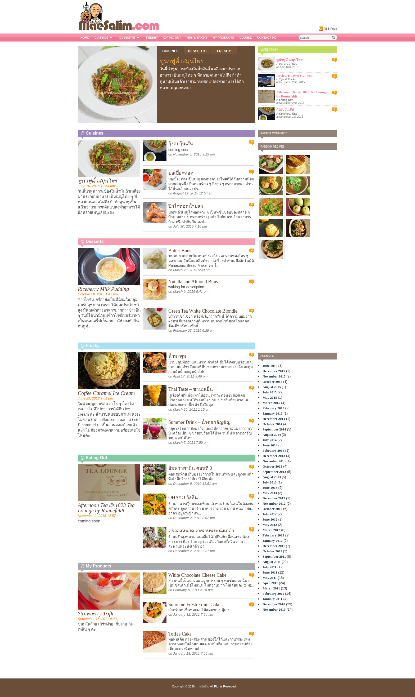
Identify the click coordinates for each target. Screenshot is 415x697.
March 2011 (271, 588)
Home (84, 37)
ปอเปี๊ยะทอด (180, 173)
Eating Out (172, 37)
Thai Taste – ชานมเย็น (190, 389)
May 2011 (270, 578)
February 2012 (273, 535)
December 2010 (274, 604)
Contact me (267, 37)
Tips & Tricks (196, 37)
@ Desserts (92, 241)
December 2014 (274, 419)
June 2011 (270, 572)
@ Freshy (90, 345)
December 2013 (274, 456)
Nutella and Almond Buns (193, 281)
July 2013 (270, 482)
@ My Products (95, 566)
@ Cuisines (91, 133)
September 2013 (274, 472)
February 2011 (273, 594)
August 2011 (272, 562)
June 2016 (270, 366)
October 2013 (272, 466)
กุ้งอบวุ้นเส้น (285, 110)
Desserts (130, 37)
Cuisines (104, 37)
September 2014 (274, 429)
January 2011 (272, 599)
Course (245, 37)
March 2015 (271, 403)
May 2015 (270, 397)
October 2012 (272, 509)
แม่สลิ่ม (204, 686)
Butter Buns (179, 250)
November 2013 (274, 461)
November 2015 (274, 376)
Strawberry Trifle (96, 613)
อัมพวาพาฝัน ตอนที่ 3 (190, 468)
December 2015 (274, 371)
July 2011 (269, 567)
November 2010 (274, 609)
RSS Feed (330, 28)
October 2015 (272, 382)
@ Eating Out (93, 457)
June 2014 (270, 445)
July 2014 (270, 440)
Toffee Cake (180, 634)
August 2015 (272, 387)
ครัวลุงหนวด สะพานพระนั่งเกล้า (201, 530)
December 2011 (274, 546)
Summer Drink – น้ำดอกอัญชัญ (199, 422)
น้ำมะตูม (177, 356)
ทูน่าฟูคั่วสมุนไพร (182, 61)
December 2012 (274, 498)
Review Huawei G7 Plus (294, 76)
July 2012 (270, 514)
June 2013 (270, 488)
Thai (294, 64)
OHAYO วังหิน (183, 497)
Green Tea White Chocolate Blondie (202, 311)
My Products (223, 37)
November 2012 (274, 503)
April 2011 (270, 583)
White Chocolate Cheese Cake (197, 575)
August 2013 (272, 477)
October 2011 (272, 551)
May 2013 (270, 493)
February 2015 (273, 408)
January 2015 (272, 413)
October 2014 (272, 424)
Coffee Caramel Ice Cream (106, 393)
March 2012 (271, 530)
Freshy (152, 37)
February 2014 (273, 450)
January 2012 (272, 541)
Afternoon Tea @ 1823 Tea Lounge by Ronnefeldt (106, 507)
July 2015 (270, 392)
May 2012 (270, 525)
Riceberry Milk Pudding (103, 289)
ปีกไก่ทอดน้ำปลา (185, 206)
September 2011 (274, 556)
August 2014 (272, 435)
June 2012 (270, 519)
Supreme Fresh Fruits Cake (194, 604)
